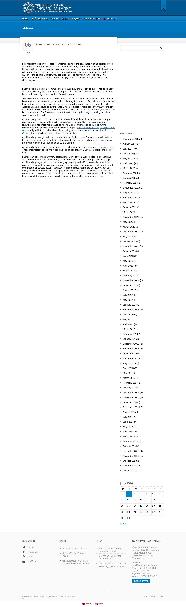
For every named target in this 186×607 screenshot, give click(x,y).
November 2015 (131, 348)
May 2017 (128, 300)
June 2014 (128, 421)
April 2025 (128, 163)
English (99, 604)
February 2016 (130, 334)
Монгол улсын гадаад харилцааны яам (110, 549)
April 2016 (128, 324)
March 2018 (129, 270)
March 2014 (129, 436)
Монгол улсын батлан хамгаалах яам (110, 557)
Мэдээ (76, 18)
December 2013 (131, 451)
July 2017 (128, 295)
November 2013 (131, 456)
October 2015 (130, 353)
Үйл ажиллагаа (60, 18)
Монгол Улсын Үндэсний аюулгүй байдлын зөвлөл (75, 562)
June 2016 (128, 314)
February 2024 (130, 183)
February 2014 (130, 441)
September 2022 (131, 197)
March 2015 (129, 378)
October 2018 (130, 251)
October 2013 (130, 460)
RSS (30, 556)
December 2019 (131, 231)
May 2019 (128, 236)
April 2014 (128, 431)
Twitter (31, 547)
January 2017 (130, 304)
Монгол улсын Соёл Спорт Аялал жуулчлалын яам (113, 565)
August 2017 (129, 290)
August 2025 (129, 143)
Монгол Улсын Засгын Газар (73, 554)
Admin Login (149, 596)
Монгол (110, 18)
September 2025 (131, 139)
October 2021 (130, 207)
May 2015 (128, 373)
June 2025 (128, 153)
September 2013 (131, 465)
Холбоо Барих (91, 18)
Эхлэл (25, 18)
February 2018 (130, 275)
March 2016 (129, 329)
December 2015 (131, 343)
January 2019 (130, 241)
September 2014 (131, 407)
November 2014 (131, 397)
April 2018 (128, 265)
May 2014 (128, 426)
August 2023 (129, 192)
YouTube (32, 561)
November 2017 (131, 280)
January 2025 (130, 178)
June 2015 (128, 368)
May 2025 (128, 158)
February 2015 (130, 382)
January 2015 (130, 387)
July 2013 (128, 470)
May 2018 (128, 261)
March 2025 (129, 168)
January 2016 (130, 339)
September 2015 (131, 358)
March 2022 (129, 202)
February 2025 (130, 173)
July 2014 (128, 417)
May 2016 (128, 319)
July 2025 (128, 148)
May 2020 (128, 222)
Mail (161, 596)
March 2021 (129, 212)
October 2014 (130, 402)
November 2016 (131, 309)
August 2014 (129, 412)
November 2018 (131, 246)
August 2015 (129, 363)
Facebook (33, 552)
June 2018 (128, 256)
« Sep (123, 523)
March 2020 (129, 226)
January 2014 (130, 446)
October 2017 (130, 285)
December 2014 (131, 392)
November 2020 (131, 217)
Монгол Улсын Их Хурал (75, 548)
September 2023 (131, 187)
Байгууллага (39, 18)
